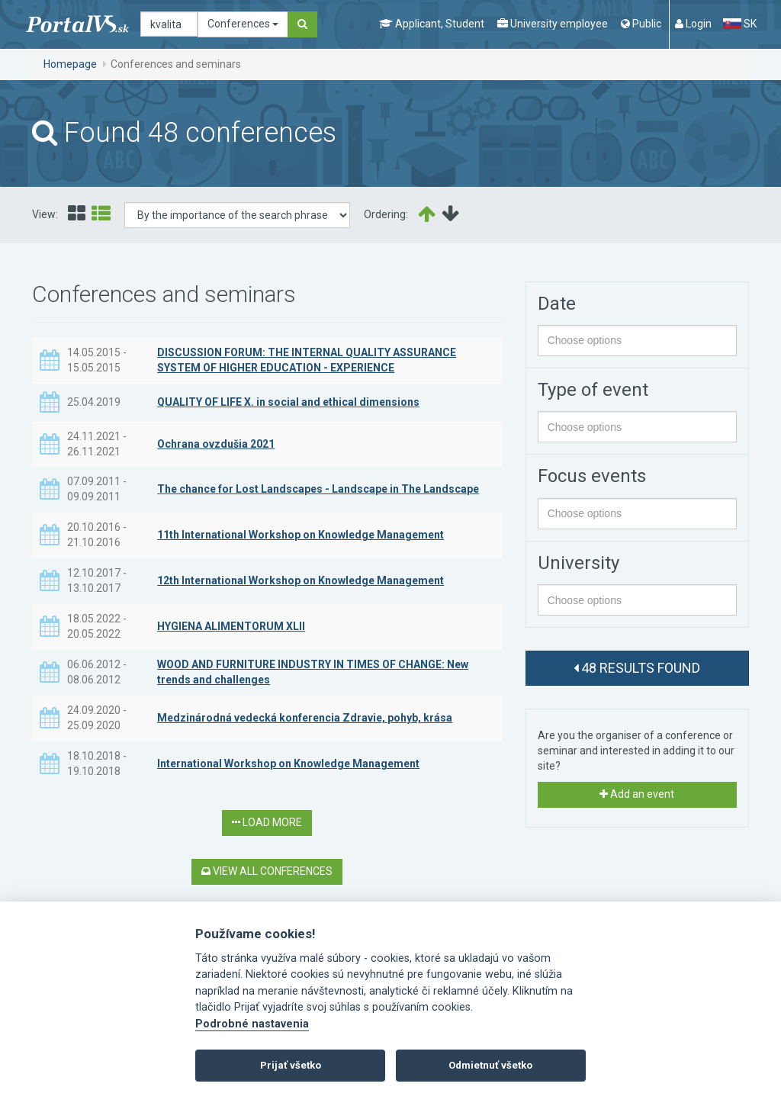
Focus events (592, 476)
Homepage (70, 64)
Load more (267, 822)
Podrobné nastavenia (252, 1024)
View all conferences (267, 871)
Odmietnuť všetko (490, 1065)
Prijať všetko (290, 1065)
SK (740, 24)
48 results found (637, 668)
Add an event (636, 794)
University (578, 563)
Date (557, 303)
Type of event (593, 390)
